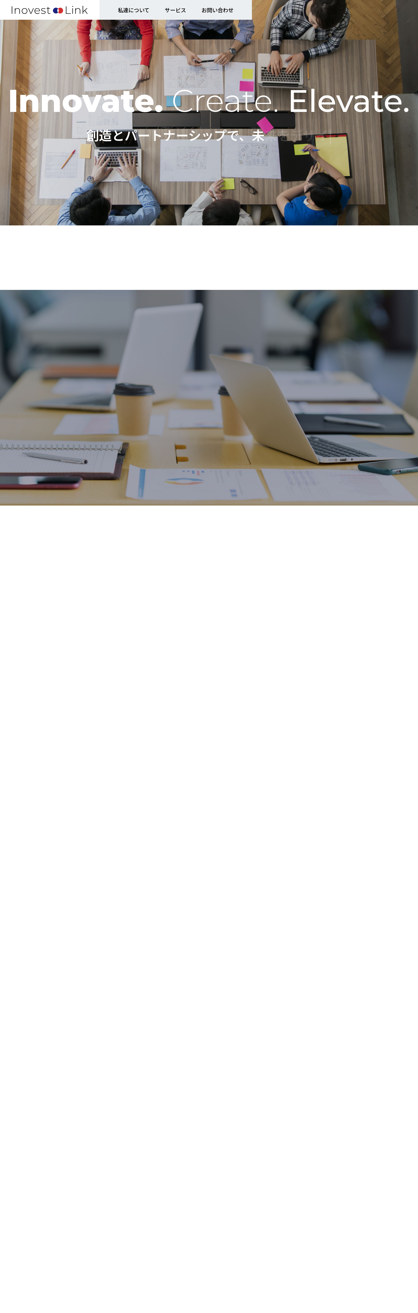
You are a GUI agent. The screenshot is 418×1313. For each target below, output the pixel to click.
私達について (134, 10)
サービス (175, 10)
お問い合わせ (218, 10)
